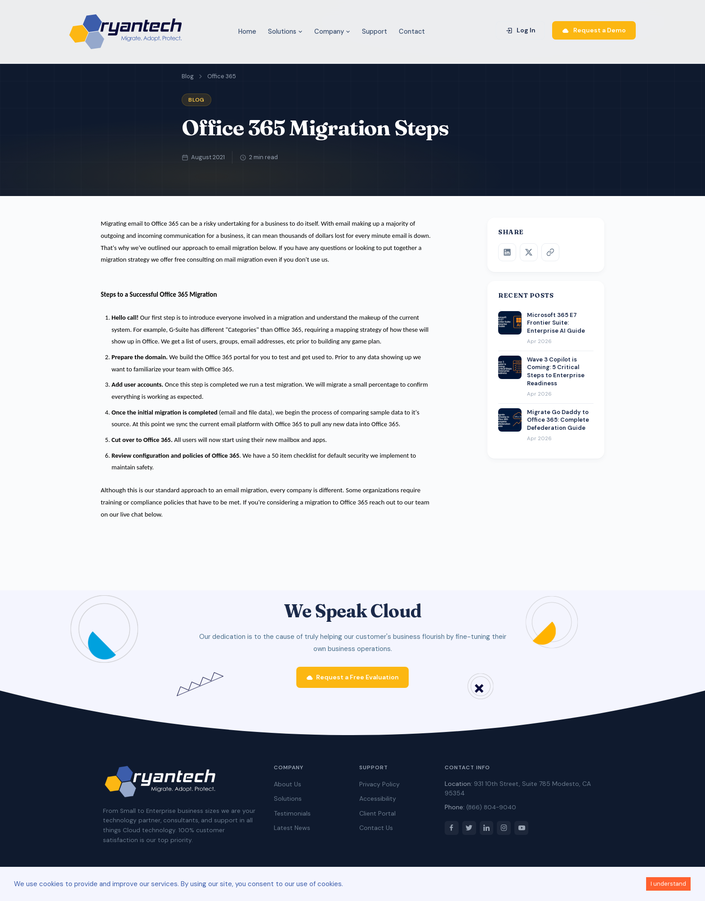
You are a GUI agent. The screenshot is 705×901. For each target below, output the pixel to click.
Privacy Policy (379, 788)
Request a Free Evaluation (352, 680)
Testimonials (292, 817)
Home (247, 31)
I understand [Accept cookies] (668, 884)
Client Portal (377, 817)
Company (332, 31)
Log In (520, 30)
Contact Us (376, 831)
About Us (287, 788)
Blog (188, 76)
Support (374, 31)
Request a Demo (594, 30)
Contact (412, 31)
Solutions (285, 31)
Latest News (292, 831)
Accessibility (377, 802)
